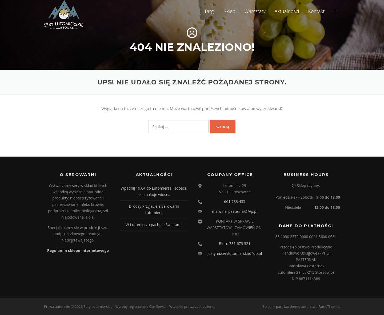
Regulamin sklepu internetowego (78, 250)
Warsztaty (254, 11)
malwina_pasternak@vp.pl (234, 211)
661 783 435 (234, 201)
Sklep (229, 11)
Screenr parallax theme (281, 306)
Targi (209, 11)
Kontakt (316, 11)
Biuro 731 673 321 (234, 243)
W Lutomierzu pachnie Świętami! (154, 224)
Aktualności (287, 11)
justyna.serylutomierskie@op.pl (234, 253)
